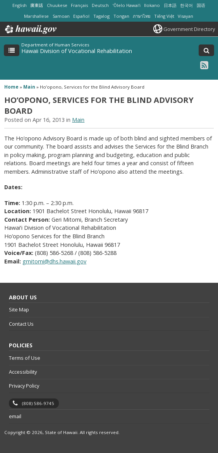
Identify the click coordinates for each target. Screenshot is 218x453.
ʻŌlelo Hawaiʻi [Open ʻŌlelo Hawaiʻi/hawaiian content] (127, 5)
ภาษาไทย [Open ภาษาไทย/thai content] (141, 16)
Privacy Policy (24, 385)
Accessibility (23, 371)
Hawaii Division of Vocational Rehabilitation (76, 51)
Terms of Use (24, 357)
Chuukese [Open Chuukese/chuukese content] (57, 5)
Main (29, 87)
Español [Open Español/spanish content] (81, 16)
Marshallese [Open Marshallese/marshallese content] (36, 16)
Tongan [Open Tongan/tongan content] (121, 16)
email (15, 416)
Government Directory (189, 29)
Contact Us (21, 323)
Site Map (19, 309)
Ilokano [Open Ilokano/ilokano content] (152, 5)
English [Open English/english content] (19, 5)
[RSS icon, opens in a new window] (204, 64)
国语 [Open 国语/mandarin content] (201, 5)
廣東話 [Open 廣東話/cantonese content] (36, 5)
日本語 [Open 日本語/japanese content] (170, 5)
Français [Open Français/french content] (79, 5)
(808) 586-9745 (38, 403)
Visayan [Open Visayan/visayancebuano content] (185, 16)
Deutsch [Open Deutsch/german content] (100, 5)
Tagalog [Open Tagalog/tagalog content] (101, 16)
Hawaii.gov (30, 29)
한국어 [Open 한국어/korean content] (186, 5)
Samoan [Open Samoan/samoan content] (61, 16)
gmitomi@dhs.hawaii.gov (54, 261)
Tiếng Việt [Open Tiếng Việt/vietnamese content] (164, 16)
